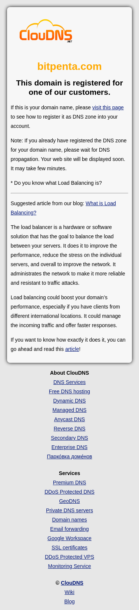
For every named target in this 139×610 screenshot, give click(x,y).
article (72, 349)
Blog (69, 601)
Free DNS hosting (69, 391)
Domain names (69, 520)
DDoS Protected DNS (69, 492)
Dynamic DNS (69, 401)
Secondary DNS (69, 438)
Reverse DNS (70, 429)
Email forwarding (69, 529)
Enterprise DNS (69, 447)
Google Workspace (69, 538)
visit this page (108, 107)
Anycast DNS (69, 419)
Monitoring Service (69, 566)
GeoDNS (69, 501)
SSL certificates (69, 548)
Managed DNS (70, 410)
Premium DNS (69, 482)
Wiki (69, 592)
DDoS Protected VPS (69, 557)
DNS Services (69, 382)
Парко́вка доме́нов (69, 456)
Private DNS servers (69, 510)
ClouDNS (72, 583)
